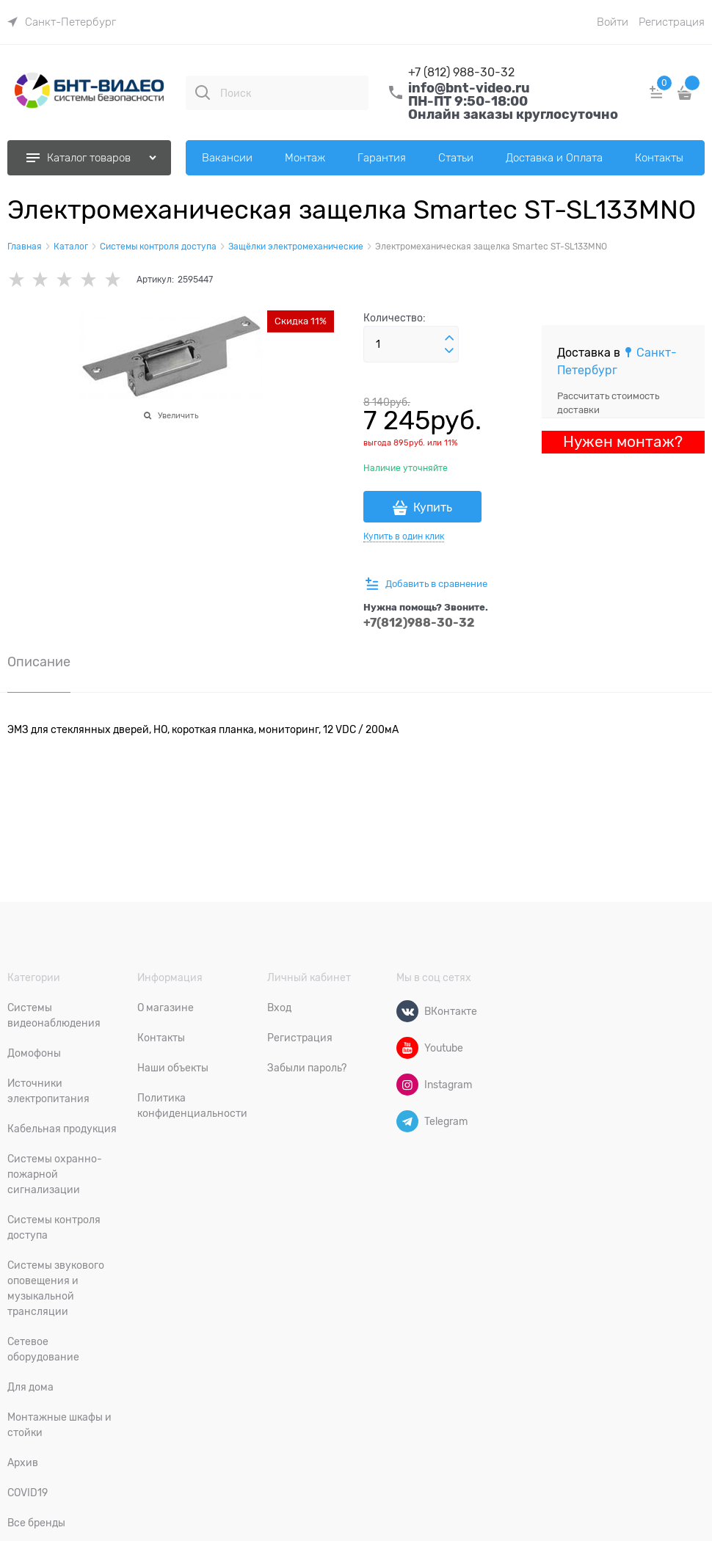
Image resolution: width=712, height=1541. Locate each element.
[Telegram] (407, 1121)
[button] (449, 338)
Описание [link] (38, 662)
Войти (612, 22)
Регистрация (672, 22)
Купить (432, 507)
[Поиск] (202, 92)
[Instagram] (407, 1085)
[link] (61, 22)
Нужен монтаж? (623, 442)
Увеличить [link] (178, 415)
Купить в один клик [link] (403, 536)
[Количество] (411, 344)
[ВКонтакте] (407, 1011)
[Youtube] (407, 1048)
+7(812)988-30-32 (419, 623)
